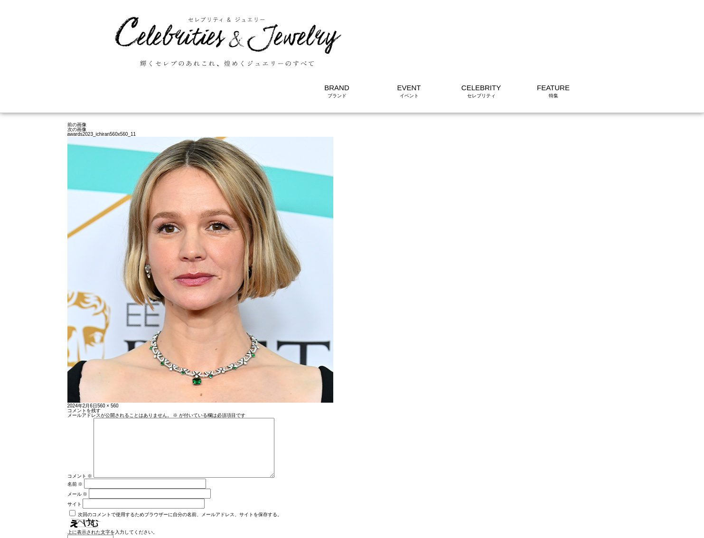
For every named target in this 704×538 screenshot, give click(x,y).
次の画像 (76, 71)
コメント (80, 429)
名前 (75, 437)
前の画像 (76, 66)
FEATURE (553, 30)
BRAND (336, 30)
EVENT (409, 30)
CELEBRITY (481, 30)
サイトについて (573, 526)
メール (77, 447)
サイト (74, 457)
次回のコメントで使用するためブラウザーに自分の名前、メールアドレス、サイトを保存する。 (180, 468)
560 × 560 (108, 347)
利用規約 (533, 526)
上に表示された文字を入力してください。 (112, 485)
